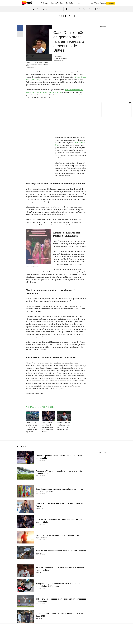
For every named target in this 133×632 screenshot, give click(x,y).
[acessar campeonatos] (69, 9)
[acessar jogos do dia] (47, 9)
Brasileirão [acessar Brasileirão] (78, 9)
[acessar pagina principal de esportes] (98, 9)
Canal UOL (69, 3)
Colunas (77, 3)
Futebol (66, 16)
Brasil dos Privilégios (57, 3)
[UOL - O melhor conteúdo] (26, 3)
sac (92, 3)
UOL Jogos (44, 3)
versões (76, 142)
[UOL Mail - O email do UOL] (96, 3)
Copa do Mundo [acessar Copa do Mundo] (86, 9)
